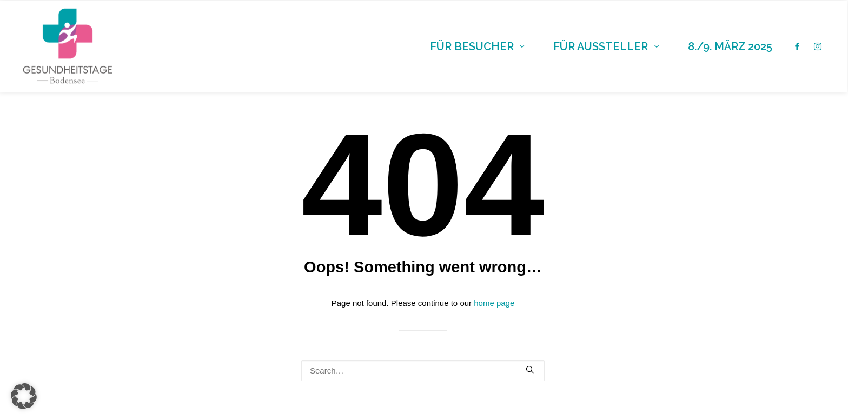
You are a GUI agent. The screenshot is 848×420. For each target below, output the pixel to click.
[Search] (423, 370)
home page (494, 303)
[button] (530, 369)
